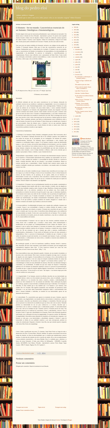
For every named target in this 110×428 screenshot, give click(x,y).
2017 (75, 119)
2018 (75, 47)
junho (76, 64)
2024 (75, 32)
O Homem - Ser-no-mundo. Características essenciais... (82, 104)
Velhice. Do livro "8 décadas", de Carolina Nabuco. (83, 100)
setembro (77, 57)
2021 (75, 40)
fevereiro (77, 74)
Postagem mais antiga (60, 407)
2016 (75, 121)
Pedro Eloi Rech (86, 138)
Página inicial (41, 407)
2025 (75, 29)
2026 (75, 27)
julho (76, 62)
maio (76, 67)
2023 (75, 34)
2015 (75, 124)
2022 (75, 37)
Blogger (70, 420)
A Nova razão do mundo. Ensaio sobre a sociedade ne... (83, 87)
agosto (77, 59)
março (77, 72)
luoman (58, 420)
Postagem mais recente (22, 407)
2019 (75, 44)
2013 (75, 129)
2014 (75, 126)
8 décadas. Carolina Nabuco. (82, 93)
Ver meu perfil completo (78, 157)
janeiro (77, 116)
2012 (75, 131)
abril (76, 69)
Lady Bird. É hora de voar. (81, 91)
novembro (78, 52)
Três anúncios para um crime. (82, 84)
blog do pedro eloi (31, 8)
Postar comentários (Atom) (27, 410)
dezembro (78, 49)
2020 (75, 42)
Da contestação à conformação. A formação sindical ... (83, 77)
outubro (77, 54)
